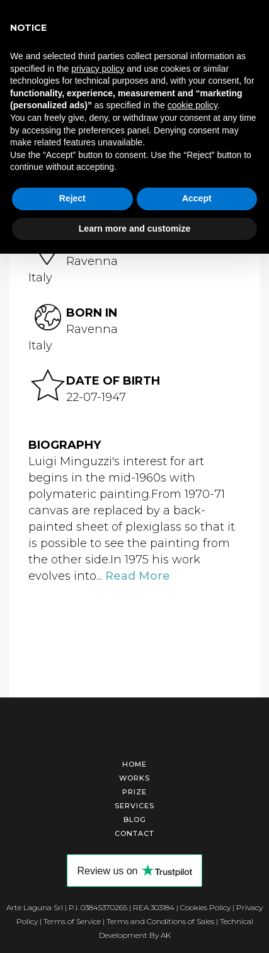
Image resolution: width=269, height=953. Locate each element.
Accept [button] (197, 198)
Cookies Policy (205, 905)
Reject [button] (72, 198)
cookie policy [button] (192, 105)
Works (134, 776)
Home (134, 762)
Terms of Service (72, 919)
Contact (134, 831)
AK (166, 933)
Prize (134, 790)
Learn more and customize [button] (134, 228)
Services (134, 803)
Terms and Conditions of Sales (160, 919)
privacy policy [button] (97, 69)
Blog (134, 817)
